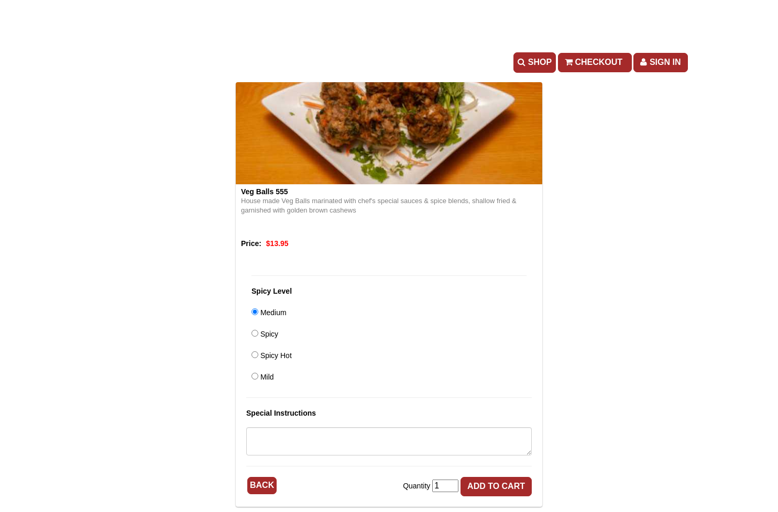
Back (262, 485)
